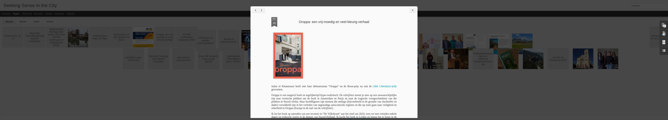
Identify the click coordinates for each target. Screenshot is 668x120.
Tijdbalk (70, 13)
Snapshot (59, 13)
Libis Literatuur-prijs (385, 86)
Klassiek (6, 13)
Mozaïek (38, 13)
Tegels (16, 13)
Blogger (350, 118)
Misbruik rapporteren (362, 118)
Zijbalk (48, 13)
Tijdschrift (27, 13)
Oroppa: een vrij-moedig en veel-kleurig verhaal (334, 22)
